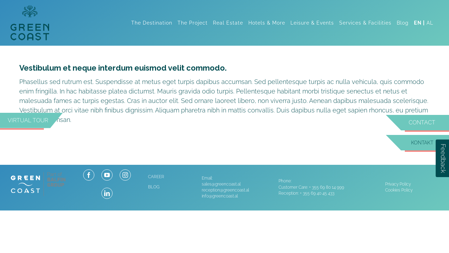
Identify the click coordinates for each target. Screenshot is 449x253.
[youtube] (107, 175)
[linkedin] (107, 193)
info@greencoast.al (220, 196)
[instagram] (125, 175)
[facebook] (88, 175)
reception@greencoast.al (225, 190)
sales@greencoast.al (221, 184)
